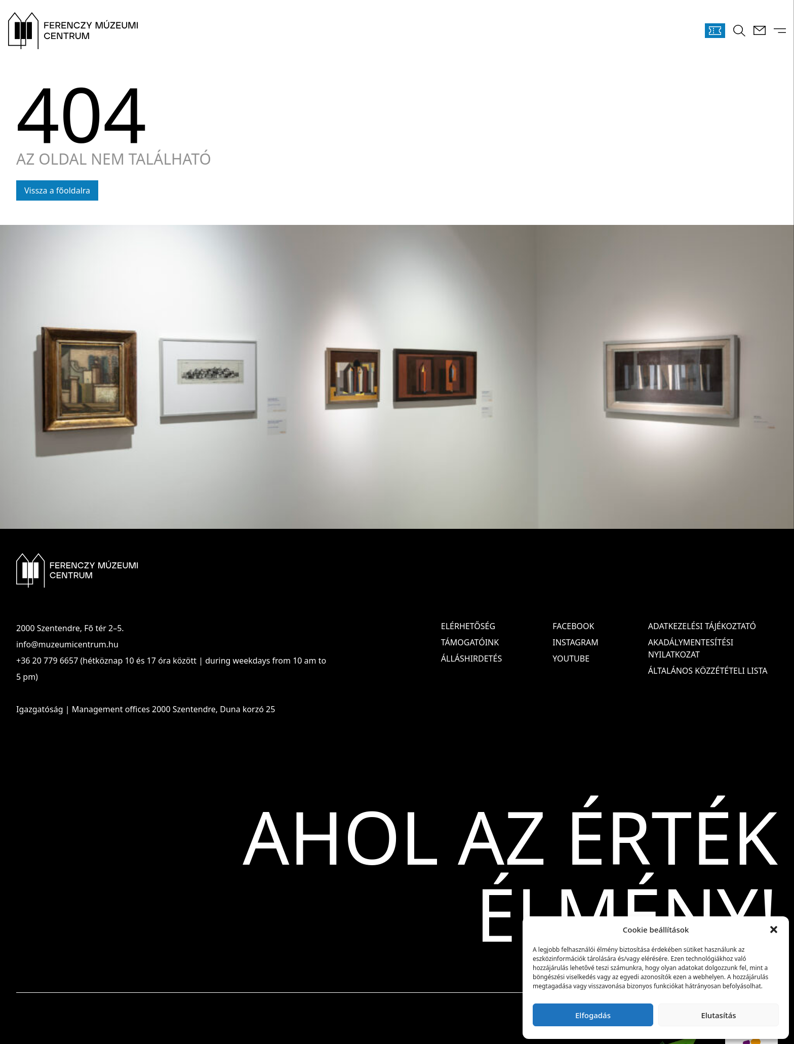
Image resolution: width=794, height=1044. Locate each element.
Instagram (575, 642)
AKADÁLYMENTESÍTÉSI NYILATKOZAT (690, 648)
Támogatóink (470, 642)
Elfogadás (593, 1015)
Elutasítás (718, 1015)
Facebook (573, 626)
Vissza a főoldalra (57, 190)
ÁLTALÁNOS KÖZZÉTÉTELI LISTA (708, 670)
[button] (774, 929)
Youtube (570, 658)
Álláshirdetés (471, 658)
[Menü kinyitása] (780, 30)
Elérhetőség (468, 626)
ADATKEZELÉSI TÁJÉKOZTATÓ (702, 626)
